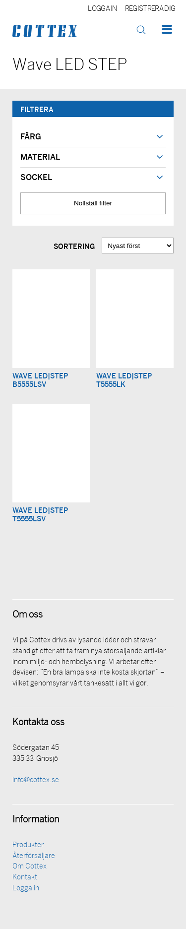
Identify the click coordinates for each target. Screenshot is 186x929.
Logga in (102, 9)
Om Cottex (29, 867)
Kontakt (24, 877)
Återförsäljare (33, 856)
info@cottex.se (35, 780)
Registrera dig (150, 9)
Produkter (28, 845)
